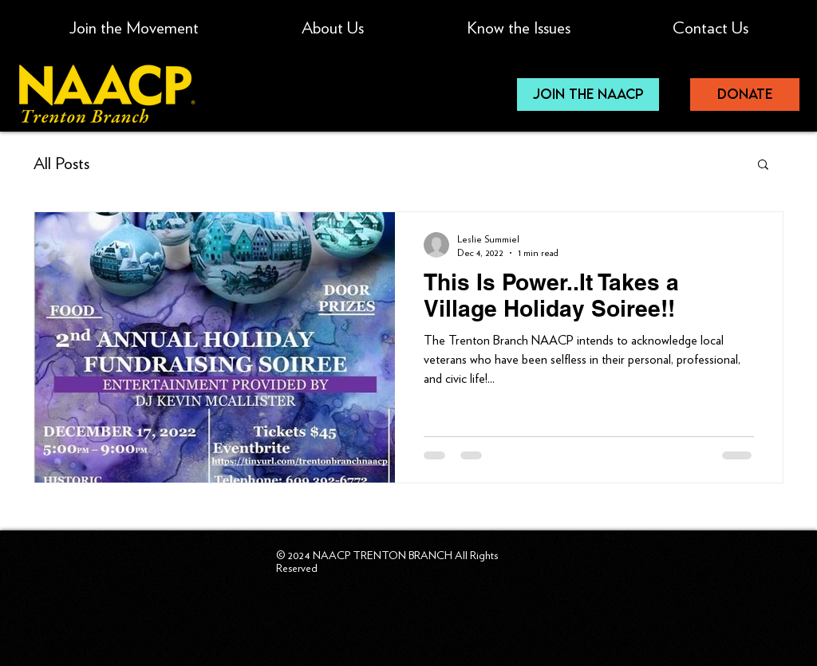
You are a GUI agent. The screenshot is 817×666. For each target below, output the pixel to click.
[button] (518, 21)
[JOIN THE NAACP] (588, 94)
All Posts (61, 163)
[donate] (744, 94)
